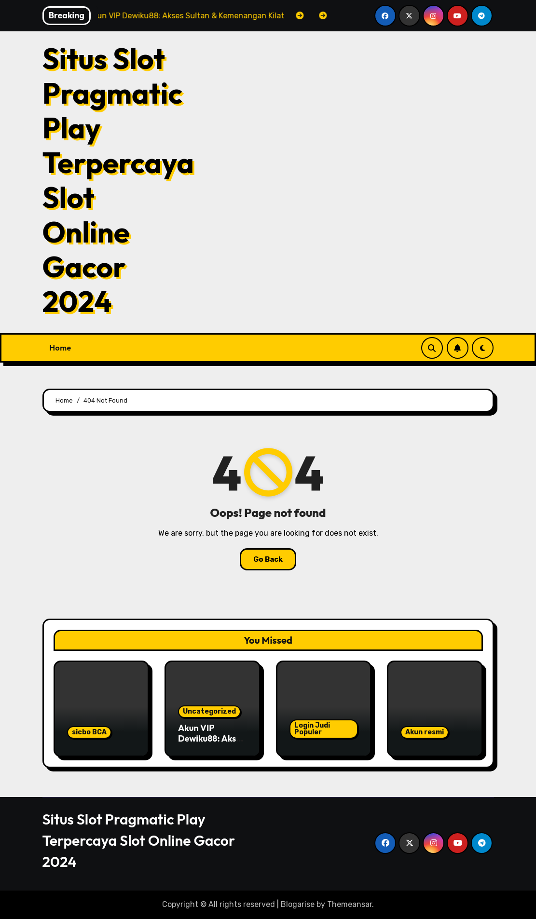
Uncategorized (209, 711)
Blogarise (298, 904)
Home (60, 347)
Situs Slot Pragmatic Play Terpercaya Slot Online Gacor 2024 (118, 180)
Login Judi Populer (312, 728)
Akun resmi (424, 732)
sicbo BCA (89, 732)
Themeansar (349, 904)
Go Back (268, 559)
